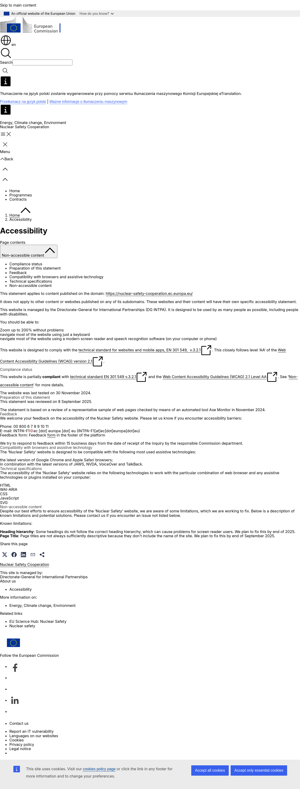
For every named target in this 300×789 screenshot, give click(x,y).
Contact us (19, 723)
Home (14, 191)
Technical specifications (30, 281)
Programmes (20, 195)
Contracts (18, 199)
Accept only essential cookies (258, 770)
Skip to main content (18, 5)
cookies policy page (99, 769)
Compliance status (25, 264)
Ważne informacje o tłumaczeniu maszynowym (88, 102)
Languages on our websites (33, 736)
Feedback (18, 273)
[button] (4, 554)
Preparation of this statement (35, 268)
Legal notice (20, 749)
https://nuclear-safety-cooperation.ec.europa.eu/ (149, 293)
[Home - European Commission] (34, 25)
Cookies (16, 740)
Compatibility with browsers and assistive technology (56, 277)
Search (6, 62)
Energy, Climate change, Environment (33, 122)
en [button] (8, 44)
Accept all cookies (210, 770)
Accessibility (20, 589)
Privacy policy (21, 744)
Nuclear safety (22, 626)
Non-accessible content (30, 285)
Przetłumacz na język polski (23, 102)
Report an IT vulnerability (31, 731)
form (51, 435)
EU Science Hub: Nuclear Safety (37, 621)
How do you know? (97, 13)
